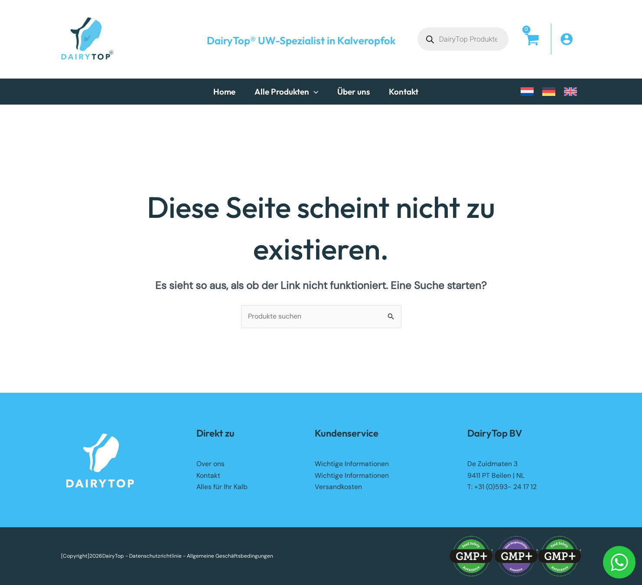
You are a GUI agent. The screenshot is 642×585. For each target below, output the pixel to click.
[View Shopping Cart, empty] (531, 48)
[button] (290, 92)
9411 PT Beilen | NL (496, 475)
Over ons (210, 463)
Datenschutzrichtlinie (155, 555)
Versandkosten (338, 486)
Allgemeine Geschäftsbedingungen (230, 555)
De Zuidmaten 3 (492, 463)
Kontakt (208, 475)
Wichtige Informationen (352, 463)
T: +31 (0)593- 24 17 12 (502, 486)
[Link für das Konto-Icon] (570, 39)
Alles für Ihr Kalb (222, 486)
